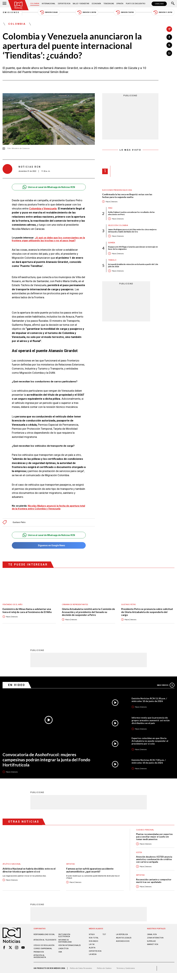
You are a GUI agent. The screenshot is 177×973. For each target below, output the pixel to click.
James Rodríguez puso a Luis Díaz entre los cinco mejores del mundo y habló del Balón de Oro (132, 231)
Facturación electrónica (64, 934)
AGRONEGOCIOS (122, 940)
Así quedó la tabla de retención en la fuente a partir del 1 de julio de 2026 (133, 265)
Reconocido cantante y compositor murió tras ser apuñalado (153, 879)
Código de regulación (44, 944)
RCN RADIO (93, 940)
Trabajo (112, 260)
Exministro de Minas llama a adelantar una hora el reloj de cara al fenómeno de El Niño (27, 609)
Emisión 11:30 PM (163, 12)
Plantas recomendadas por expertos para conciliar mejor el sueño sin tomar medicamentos (154, 835)
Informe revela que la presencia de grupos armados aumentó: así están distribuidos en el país (151, 719)
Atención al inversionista (40, 955)
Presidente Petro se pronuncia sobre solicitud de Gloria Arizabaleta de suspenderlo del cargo (147, 610)
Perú (110, 208)
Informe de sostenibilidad (65, 939)
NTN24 (91, 933)
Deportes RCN (64, 4)
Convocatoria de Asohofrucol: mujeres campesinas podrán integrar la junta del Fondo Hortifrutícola (47, 758)
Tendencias (108, 4)
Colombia (34, 4)
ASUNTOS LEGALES (123, 936)
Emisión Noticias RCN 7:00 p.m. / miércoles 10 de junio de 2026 (149, 760)
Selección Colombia (118, 225)
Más (165, 683)
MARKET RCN (152, 943)
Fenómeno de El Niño (13, 603)
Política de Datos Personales (81, 967)
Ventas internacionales (69, 944)
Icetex (139, 851)
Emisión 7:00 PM (125, 12)
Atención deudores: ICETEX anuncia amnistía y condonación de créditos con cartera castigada (154, 858)
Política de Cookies (104, 967)
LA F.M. (92, 943)
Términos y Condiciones (126, 967)
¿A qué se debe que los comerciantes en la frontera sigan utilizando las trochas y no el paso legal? (48, 239)
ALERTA (92, 946)
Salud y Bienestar (81, 4)
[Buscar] (172, 4)
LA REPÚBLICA (122, 933)
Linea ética (63, 947)
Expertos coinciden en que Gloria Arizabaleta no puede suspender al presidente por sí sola (150, 739)
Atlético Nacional (12, 863)
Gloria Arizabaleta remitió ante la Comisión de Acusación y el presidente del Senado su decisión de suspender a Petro (88, 610)
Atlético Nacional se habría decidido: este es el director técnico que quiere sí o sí (29, 868)
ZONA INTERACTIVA (155, 936)
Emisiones (11, 12)
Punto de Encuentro (135, 4)
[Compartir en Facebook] (169, 37)
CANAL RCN (159, 4)
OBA (60, 950)
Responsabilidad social (44, 933)
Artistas (70, 863)
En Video (16, 683)
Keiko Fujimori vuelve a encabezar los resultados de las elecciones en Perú (131, 213)
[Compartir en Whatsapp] (169, 53)
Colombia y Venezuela (43, 208)
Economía (96, 4)
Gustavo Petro (19, 521)
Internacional (48, 4)
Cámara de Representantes (75, 603)
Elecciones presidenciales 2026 (117, 190)
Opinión (119, 4)
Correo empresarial (43, 947)
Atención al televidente (45, 938)
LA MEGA (92, 953)
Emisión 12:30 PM (86, 12)
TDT (104, 933)
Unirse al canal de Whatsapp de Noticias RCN (49, 187)
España (111, 243)
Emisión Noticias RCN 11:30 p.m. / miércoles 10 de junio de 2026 (149, 698)
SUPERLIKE (151, 940)
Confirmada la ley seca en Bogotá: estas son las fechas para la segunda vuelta (127, 195)
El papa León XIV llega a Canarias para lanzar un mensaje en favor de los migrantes (133, 248)
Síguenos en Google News (48, 544)
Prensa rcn (39, 950)
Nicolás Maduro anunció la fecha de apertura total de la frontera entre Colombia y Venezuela (48, 506)
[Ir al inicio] (18, 5)
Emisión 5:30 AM (49, 12)
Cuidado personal (145, 828)
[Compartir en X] (169, 45)
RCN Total (93, 936)
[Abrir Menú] (4, 3)
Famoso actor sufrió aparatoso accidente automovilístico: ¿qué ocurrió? (90, 868)
